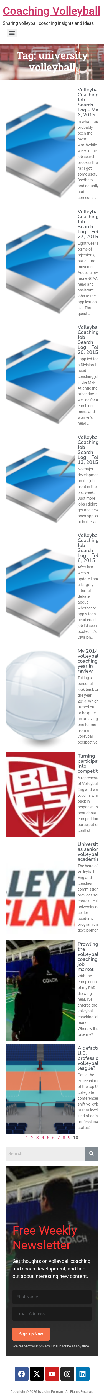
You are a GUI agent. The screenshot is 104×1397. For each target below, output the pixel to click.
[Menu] (12, 33)
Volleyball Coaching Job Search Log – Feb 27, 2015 (89, 224)
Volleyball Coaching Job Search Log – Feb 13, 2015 (89, 450)
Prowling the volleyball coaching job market (89, 957)
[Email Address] (52, 1314)
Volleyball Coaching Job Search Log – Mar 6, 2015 (89, 102)
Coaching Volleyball (51, 11)
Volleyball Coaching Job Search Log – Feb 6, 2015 (89, 548)
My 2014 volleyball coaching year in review (89, 661)
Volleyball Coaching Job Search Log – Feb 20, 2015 (89, 340)
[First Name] (52, 1297)
